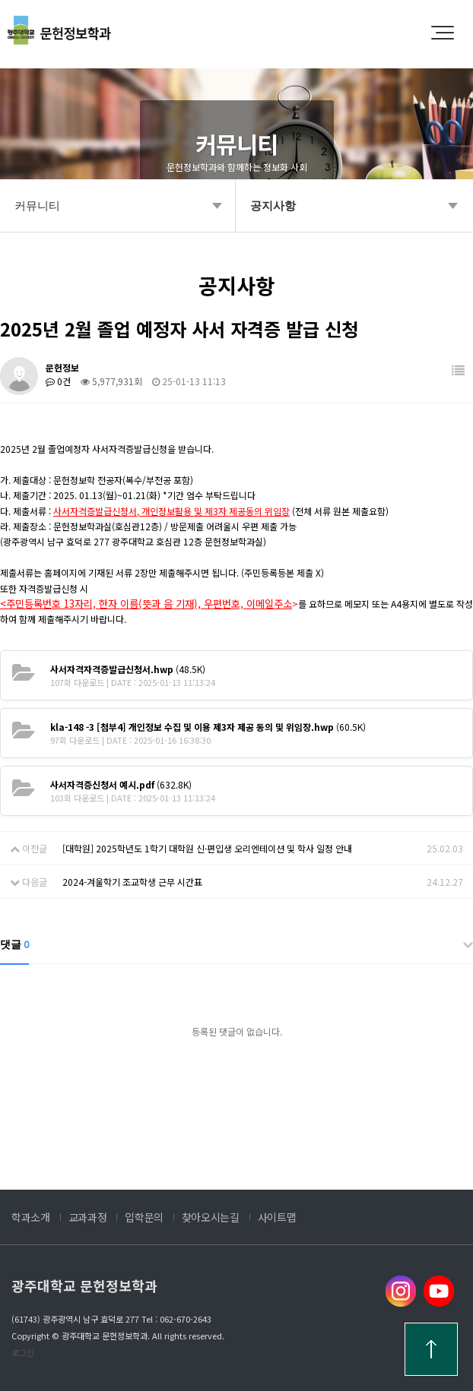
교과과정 (87, 1217)
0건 (58, 381)
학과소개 (30, 1217)
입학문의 (144, 1217)
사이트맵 (277, 1217)
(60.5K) (208, 726)
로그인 (22, 1352)
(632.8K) (121, 784)
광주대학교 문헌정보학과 (84, 1285)
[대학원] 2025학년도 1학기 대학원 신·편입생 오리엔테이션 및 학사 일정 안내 (207, 848)
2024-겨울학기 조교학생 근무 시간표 (132, 881)
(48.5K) (127, 668)
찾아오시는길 (211, 1217)
